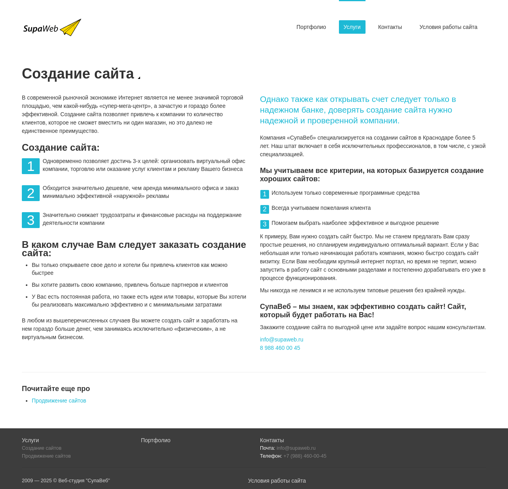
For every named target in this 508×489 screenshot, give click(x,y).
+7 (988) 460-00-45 (304, 456)
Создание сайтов (42, 448)
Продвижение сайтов (59, 400)
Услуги (352, 27)
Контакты (390, 27)
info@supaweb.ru (281, 339)
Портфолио (311, 27)
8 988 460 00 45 (280, 348)
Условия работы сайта (448, 27)
